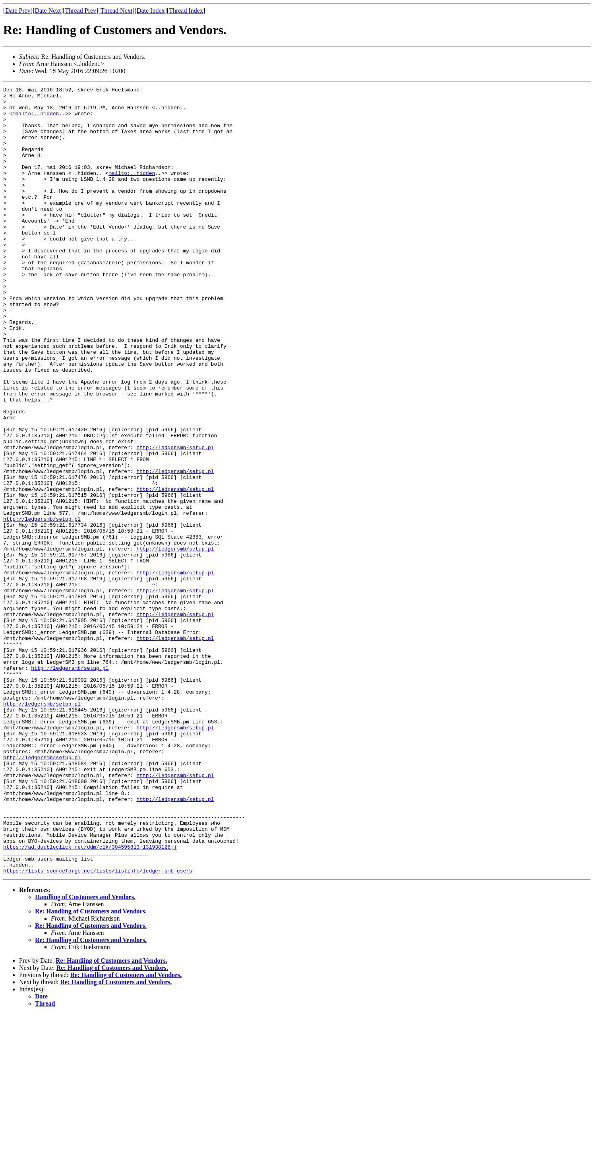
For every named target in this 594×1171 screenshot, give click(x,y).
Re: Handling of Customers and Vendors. (91, 1068)
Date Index (151, 10)
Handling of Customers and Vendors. (85, 1054)
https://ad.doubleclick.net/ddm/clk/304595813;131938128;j (90, 999)
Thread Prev (80, 10)
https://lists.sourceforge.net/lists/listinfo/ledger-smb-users (97, 1027)
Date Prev (18, 10)
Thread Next (116, 10)
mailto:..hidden (35, 119)
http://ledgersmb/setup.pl (175, 519)
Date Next (48, 10)
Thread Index (186, 10)
